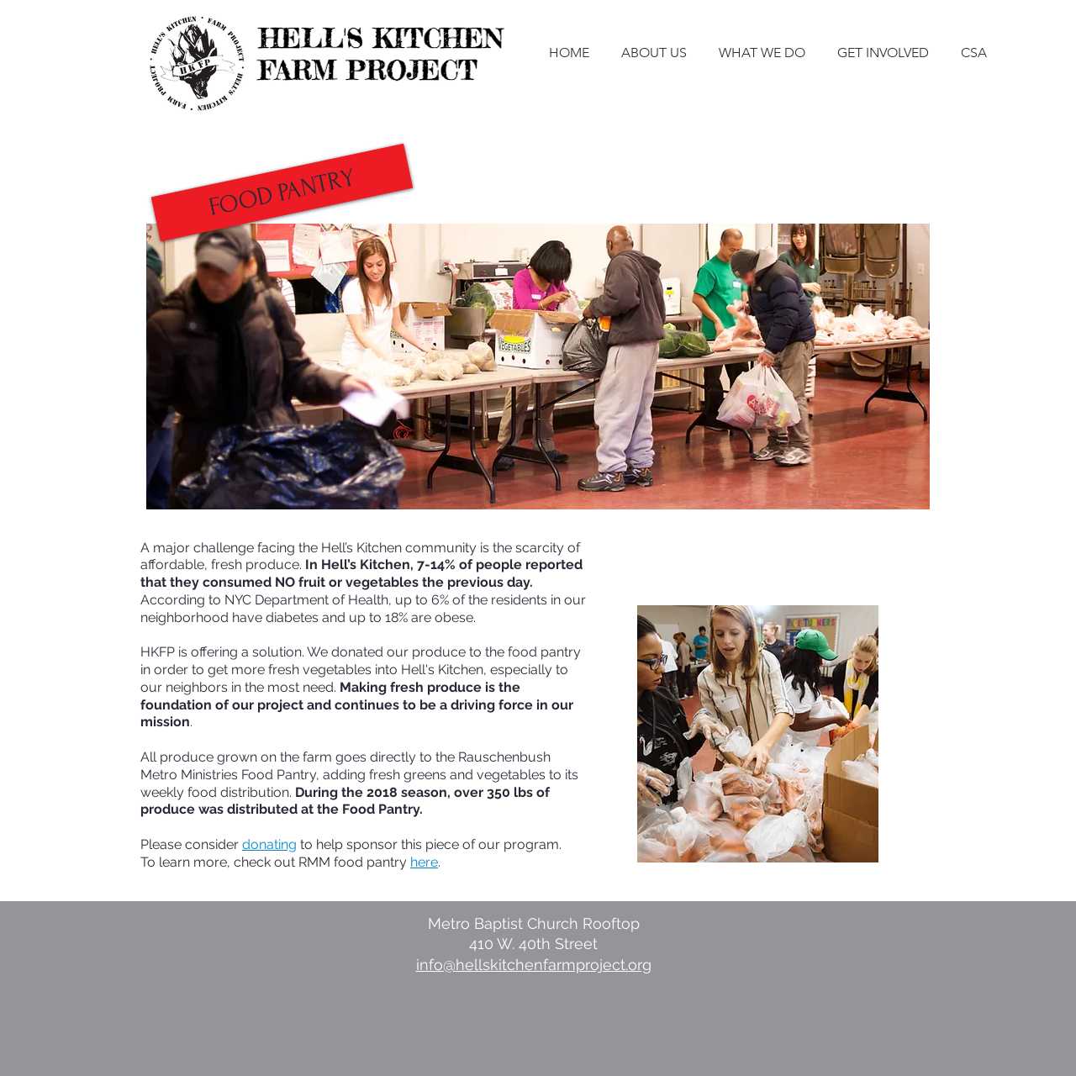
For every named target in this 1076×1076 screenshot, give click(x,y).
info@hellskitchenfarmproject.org (533, 964)
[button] (282, 193)
